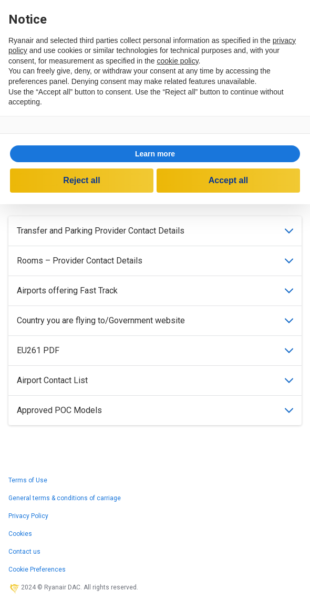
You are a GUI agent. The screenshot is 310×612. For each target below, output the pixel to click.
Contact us (24, 551)
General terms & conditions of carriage (64, 498)
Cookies (20, 533)
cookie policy (177, 61)
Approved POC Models (155, 410)
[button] (155, 153)
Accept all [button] (229, 180)
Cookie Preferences (37, 569)
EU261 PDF (155, 350)
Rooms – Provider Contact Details (155, 261)
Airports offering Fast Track (155, 291)
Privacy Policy (28, 516)
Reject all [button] (81, 180)
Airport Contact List (155, 380)
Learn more (155, 154)
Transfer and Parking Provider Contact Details (155, 231)
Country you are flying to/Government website (155, 320)
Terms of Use (27, 480)
